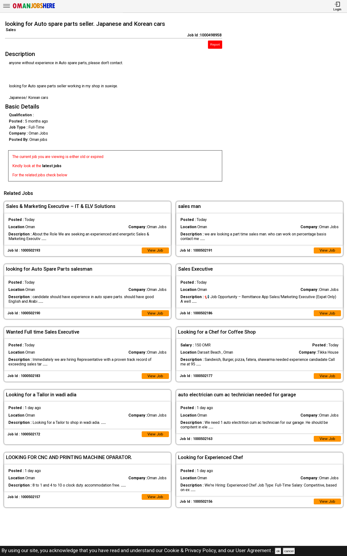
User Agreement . (255, 550)
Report (215, 44)
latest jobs (51, 166)
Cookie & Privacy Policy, (191, 550)
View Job (155, 249)
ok (278, 551)
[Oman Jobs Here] (34, 8)
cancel (289, 551)
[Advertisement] (289, 102)
